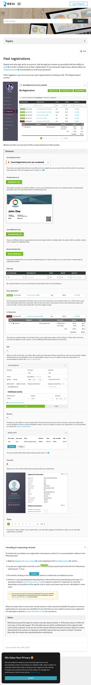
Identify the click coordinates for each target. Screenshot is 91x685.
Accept (31, 678)
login (6, 67)
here (41, 170)
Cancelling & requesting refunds (20, 547)
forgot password (11, 69)
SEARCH (80, 21)
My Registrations (62, 561)
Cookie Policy (35, 672)
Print (84, 51)
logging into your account (25, 561)
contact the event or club (33, 582)
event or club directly (33, 359)
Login (78, 3)
